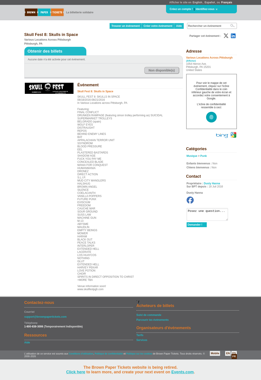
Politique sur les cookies (139, 353)
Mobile (215, 353)
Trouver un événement (125, 26)
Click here (75, 372)
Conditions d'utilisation (81, 353)
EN (228, 353)
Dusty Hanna (212, 183)
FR (234, 356)
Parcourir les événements (152, 319)
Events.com (182, 372)
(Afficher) (191, 61)
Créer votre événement (157, 26)
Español (210, 2)
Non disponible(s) (162, 70)
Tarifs (139, 335)
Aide (179, 26)
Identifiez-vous (205, 9)
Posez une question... (209, 215)
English (197, 2)
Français (226, 2)
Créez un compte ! (181, 9)
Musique (192, 156)
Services (141, 340)
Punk (203, 156)
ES (234, 353)
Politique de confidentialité (109, 353)
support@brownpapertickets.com (45, 316)
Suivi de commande (148, 315)
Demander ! (195, 226)
